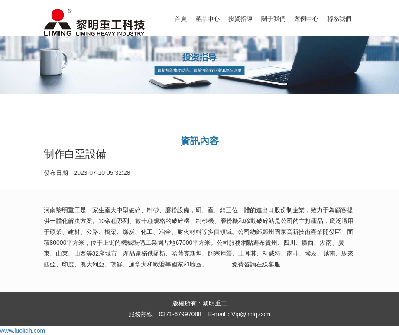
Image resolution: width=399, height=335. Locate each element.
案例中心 (306, 18)
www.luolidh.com (22, 330)
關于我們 (273, 18)
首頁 (181, 18)
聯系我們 (339, 18)
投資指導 (240, 18)
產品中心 (207, 18)
